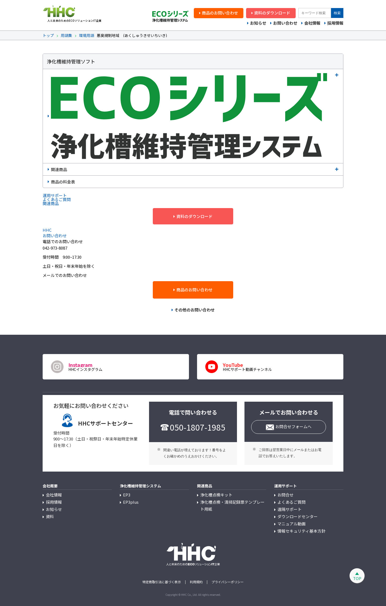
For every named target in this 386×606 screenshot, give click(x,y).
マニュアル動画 (291, 523)
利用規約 (196, 582)
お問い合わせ (285, 23)
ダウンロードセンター (297, 516)
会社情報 (312, 23)
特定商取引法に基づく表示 (161, 582)
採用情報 (335, 23)
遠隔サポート (289, 509)
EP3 (126, 495)
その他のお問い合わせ (195, 310)
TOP (357, 578)
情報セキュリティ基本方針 (301, 531)
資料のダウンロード (272, 13)
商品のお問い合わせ (220, 13)
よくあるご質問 (291, 502)
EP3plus (131, 502)
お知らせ (258, 23)
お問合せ (285, 495)
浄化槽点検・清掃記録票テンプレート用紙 (232, 505)
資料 (50, 516)
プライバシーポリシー (227, 582)
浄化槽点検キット (216, 495)
